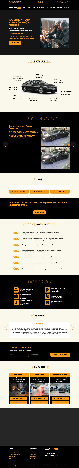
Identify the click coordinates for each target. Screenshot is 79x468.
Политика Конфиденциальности (55, 458)
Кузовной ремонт (14, 452)
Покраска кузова (14, 450)
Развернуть (39, 212)
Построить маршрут (19, 398)
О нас (33, 7)
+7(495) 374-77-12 (63, 2)
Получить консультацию (19, 191)
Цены (28, 7)
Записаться (15, 42)
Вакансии (59, 7)
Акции (38, 7)
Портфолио (44, 7)
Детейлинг (12, 456)
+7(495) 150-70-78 (14, 2)
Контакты (66, 7)
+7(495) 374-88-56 (38, 2)
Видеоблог (52, 7)
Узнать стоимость (39, 191)
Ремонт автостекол (15, 454)
